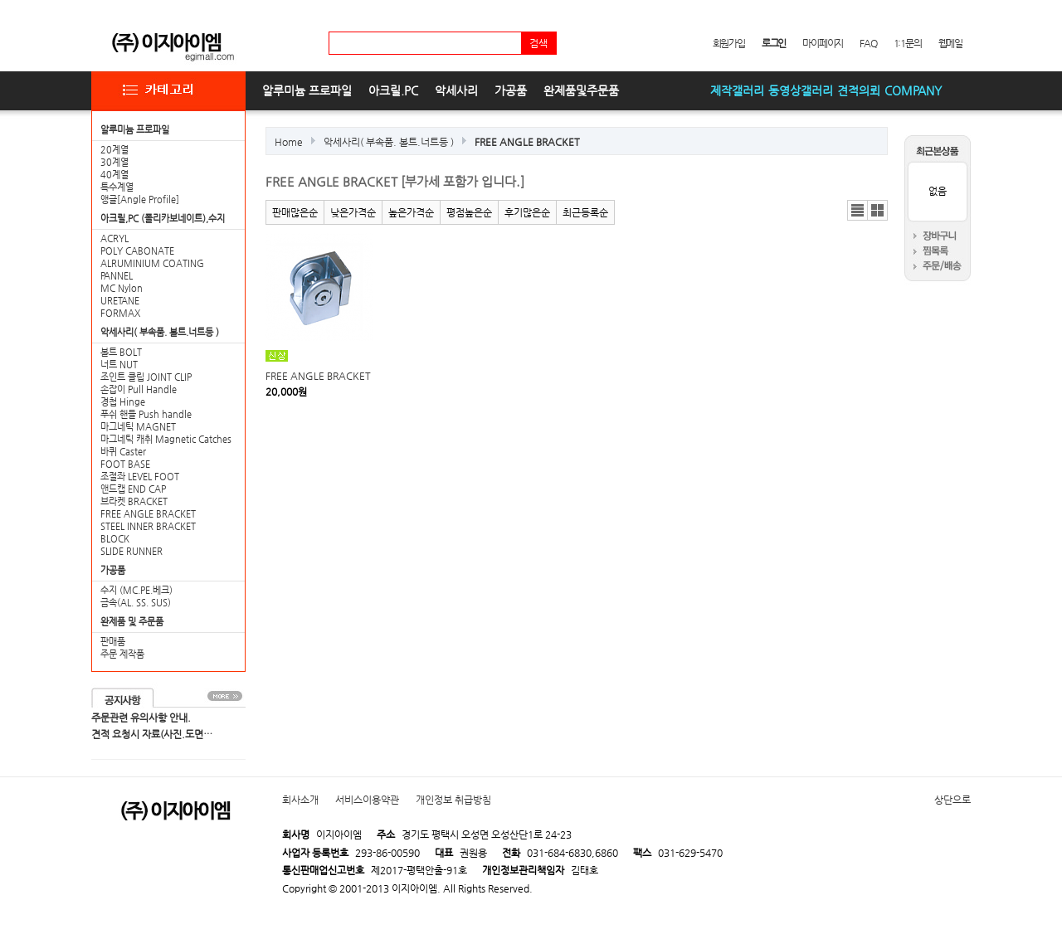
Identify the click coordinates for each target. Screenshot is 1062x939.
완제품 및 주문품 (131, 621)
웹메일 (950, 43)
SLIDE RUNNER (131, 551)
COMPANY (913, 90)
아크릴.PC (393, 90)
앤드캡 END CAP (133, 489)
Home (289, 142)
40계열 (114, 174)
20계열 (114, 149)
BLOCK (114, 538)
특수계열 (117, 187)
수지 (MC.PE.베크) (136, 590)
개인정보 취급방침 (453, 799)
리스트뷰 (857, 210)
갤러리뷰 (877, 210)
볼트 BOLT (121, 352)
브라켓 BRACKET (134, 501)
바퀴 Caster (123, 451)
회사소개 (300, 799)
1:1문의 (908, 43)
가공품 (510, 90)
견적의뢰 (858, 90)
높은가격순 (411, 212)
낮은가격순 (353, 212)
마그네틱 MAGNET (138, 426)
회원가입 (729, 43)
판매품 (112, 641)
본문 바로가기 (0, 0)
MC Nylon (121, 288)
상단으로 (952, 799)
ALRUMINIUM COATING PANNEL (152, 269)
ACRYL (114, 238)
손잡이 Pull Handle (138, 389)
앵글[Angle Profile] (139, 199)
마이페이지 (822, 43)
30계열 (114, 162)
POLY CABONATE (137, 251)
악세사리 (456, 90)
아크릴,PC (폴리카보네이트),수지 (162, 218)
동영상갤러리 (800, 90)
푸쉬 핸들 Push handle (146, 414)
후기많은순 (527, 212)
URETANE (119, 300)
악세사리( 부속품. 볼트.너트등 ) (159, 332)
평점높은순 (469, 212)
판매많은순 (295, 212)
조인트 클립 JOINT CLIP (146, 377)
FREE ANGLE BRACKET (148, 513)
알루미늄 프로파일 (307, 90)
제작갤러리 (737, 90)
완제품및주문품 (581, 90)
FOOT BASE (125, 464)
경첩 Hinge (122, 402)
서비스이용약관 (367, 799)
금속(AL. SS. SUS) (135, 602)
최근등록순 (585, 212)
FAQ (868, 43)
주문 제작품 (122, 654)
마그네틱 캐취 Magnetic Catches (165, 439)
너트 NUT (119, 364)
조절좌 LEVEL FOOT (139, 476)
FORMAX (120, 313)
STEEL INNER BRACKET (148, 526)
